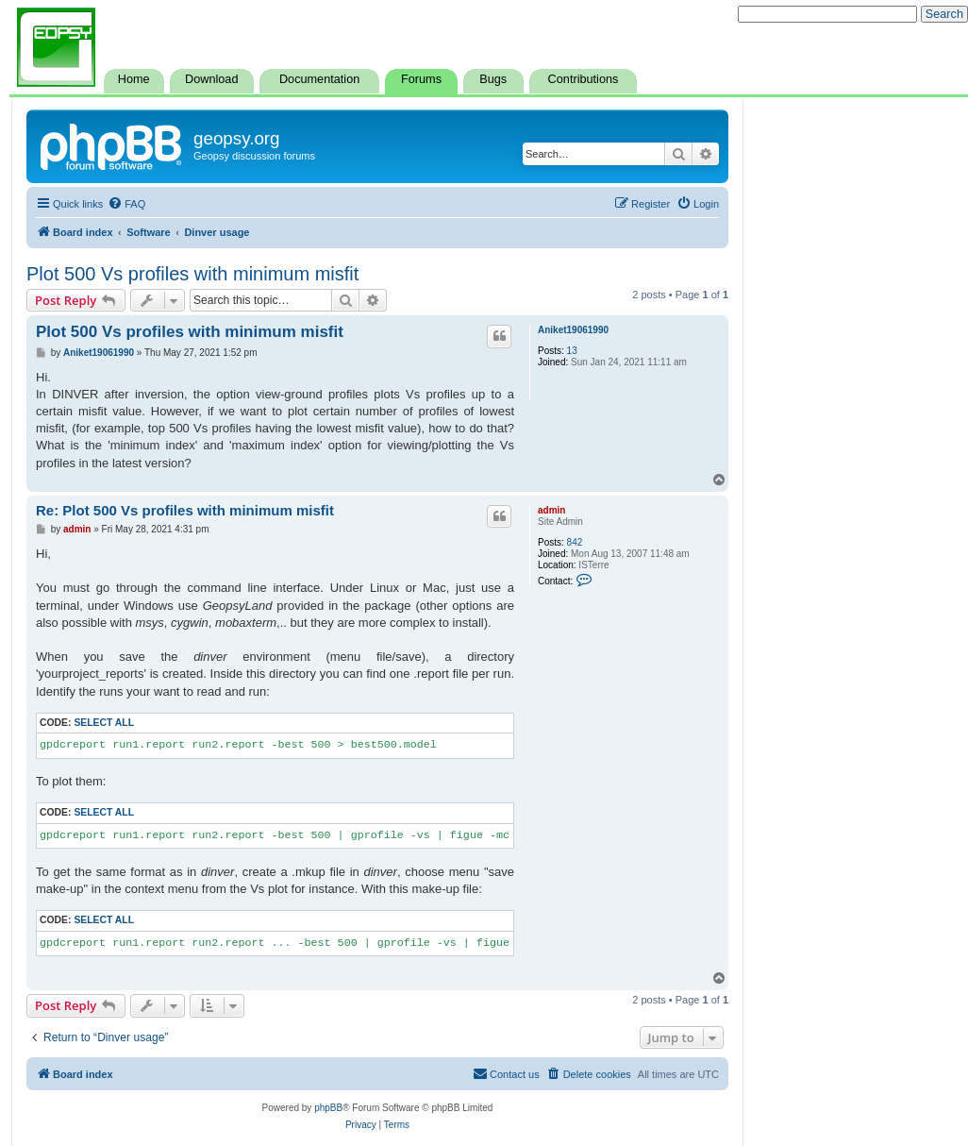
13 (572, 350)
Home (134, 79)
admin (551, 510)
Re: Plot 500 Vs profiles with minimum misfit (185, 510)
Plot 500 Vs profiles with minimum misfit (192, 273)
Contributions (583, 79)
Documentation (319, 79)
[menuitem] (126, 204)
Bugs (493, 79)
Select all (104, 722)
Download (211, 79)
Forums (421, 79)
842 (575, 542)
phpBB (328, 1108)
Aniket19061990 (573, 330)
